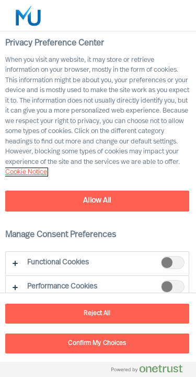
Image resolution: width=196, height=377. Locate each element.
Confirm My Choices (97, 343)
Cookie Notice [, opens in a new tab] (26, 172)
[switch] (173, 262)
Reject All (97, 314)
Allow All (97, 201)
